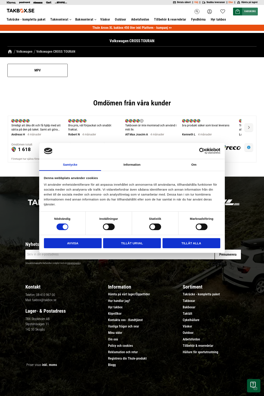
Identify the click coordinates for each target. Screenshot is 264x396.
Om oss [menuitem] (113, 339)
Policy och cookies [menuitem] (120, 346)
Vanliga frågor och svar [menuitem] (123, 326)
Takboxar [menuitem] (189, 301)
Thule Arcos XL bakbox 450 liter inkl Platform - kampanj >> (132, 28)
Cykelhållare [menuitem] (191, 320)
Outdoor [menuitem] (120, 19)
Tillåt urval (132, 243)
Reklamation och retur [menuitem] (123, 352)
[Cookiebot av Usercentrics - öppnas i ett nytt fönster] (202, 151)
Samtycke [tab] (70, 164)
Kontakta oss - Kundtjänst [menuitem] (125, 320)
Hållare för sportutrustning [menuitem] (200, 352)
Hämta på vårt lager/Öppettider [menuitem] (129, 294)
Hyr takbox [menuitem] (218, 19)
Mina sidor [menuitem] (115, 333)
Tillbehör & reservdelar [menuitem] (170, 19)
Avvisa (72, 243)
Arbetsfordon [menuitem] (140, 19)
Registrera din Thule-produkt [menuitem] (127, 358)
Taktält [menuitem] (187, 314)
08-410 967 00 (45, 295)
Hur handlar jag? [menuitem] (119, 301)
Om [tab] (193, 164)
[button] (223, 10)
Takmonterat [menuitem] (59, 19)
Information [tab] (132, 164)
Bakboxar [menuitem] (189, 307)
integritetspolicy (73, 263)
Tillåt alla (191, 243)
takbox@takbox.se (44, 300)
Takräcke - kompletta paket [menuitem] (26, 19)
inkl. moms (49, 365)
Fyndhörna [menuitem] (198, 19)
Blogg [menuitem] (112, 365)
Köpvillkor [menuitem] (114, 314)
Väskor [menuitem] (105, 19)
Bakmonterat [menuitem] (84, 19)
